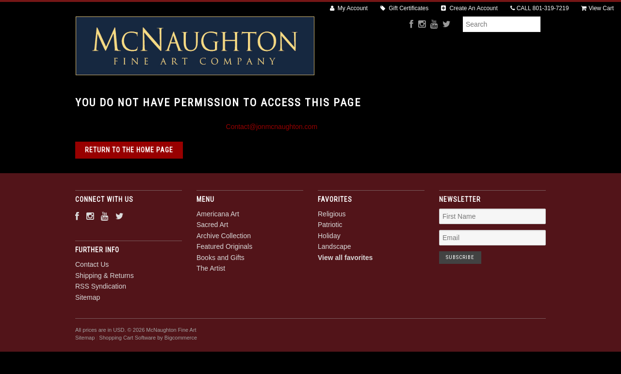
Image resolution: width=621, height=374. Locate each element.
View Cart (597, 8)
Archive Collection (272, 102)
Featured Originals (351, 102)
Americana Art (142, 102)
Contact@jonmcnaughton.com (272, 159)
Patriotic (330, 258)
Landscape (334, 280)
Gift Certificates (404, 8)
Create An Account (469, 8)
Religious (332, 247)
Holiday (329, 269)
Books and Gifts (425, 102)
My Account (349, 8)
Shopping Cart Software (127, 371)
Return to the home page (129, 183)
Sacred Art (204, 102)
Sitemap (87, 330)
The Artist (486, 102)
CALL (539, 8)
